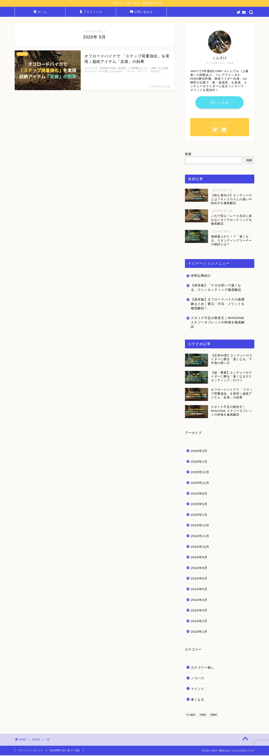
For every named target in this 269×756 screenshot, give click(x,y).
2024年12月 (200, 526)
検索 (188, 154)
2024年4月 (199, 600)
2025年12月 (200, 472)
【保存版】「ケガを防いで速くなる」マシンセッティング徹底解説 (216, 288)
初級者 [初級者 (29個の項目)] (214, 715)
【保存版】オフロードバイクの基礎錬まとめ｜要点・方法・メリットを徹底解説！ (218, 304)
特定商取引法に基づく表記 (65, 751)
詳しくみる (219, 103)
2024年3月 (199, 611)
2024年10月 (200, 547)
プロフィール (90, 12)
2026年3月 (199, 451)
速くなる (197, 700)
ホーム (40, 12)
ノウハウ (197, 678)
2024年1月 (199, 632)
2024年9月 (199, 558)
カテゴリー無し (202, 668)
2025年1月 (199, 515)
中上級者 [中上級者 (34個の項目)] (191, 715)
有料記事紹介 (201, 276)
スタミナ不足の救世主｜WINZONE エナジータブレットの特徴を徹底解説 (218, 323)
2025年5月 (199, 504)
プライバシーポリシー (30, 751)
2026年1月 (199, 462)
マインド (197, 689)
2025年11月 (200, 483)
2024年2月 (199, 621)
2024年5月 (199, 589)
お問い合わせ (141, 12)
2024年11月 (200, 536)
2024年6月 (199, 579)
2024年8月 (199, 568)
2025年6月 (199, 494)
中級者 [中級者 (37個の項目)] (203, 715)
